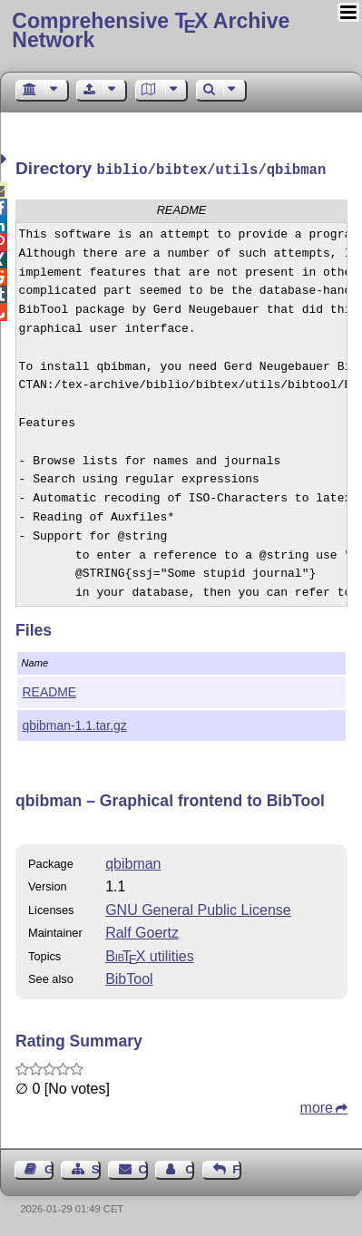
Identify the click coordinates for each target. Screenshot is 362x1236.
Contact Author (189, 1167)
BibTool (128, 977)
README (50, 690)
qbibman (133, 862)
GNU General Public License (198, 908)
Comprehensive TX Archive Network (150, 30)
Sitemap (96, 1167)
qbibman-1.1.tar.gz (75, 723)
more (316, 1106)
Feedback (236, 1167)
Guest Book (49, 1167)
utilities (149, 954)
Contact (143, 1167)
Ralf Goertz (142, 931)
